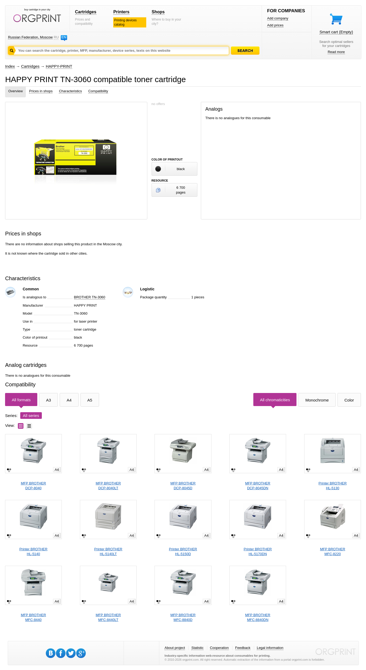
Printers (121, 12)
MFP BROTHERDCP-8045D (183, 485)
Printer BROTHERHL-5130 (333, 485)
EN (64, 37)
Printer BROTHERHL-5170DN (258, 551)
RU (56, 37)
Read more (336, 52)
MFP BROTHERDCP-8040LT (108, 485)
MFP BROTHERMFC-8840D (183, 617)
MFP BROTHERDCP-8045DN (257, 485)
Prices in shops (40, 91)
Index (10, 66)
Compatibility (98, 91)
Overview (15, 91)
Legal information (270, 648)
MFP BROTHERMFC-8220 (332, 551)
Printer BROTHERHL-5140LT (108, 551)
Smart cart (336, 32)
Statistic (197, 648)
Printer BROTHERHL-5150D (183, 551)
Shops (158, 12)
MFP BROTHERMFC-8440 (33, 617)
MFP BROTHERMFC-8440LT (108, 617)
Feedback (242, 648)
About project (175, 648)
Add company (277, 18)
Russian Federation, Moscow (30, 37)
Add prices (275, 25)
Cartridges (85, 12)
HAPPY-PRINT (59, 66)
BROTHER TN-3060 (89, 297)
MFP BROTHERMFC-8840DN (257, 617)
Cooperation (219, 648)
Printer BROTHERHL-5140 (33, 551)
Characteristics (70, 91)
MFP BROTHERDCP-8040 (33, 485)
